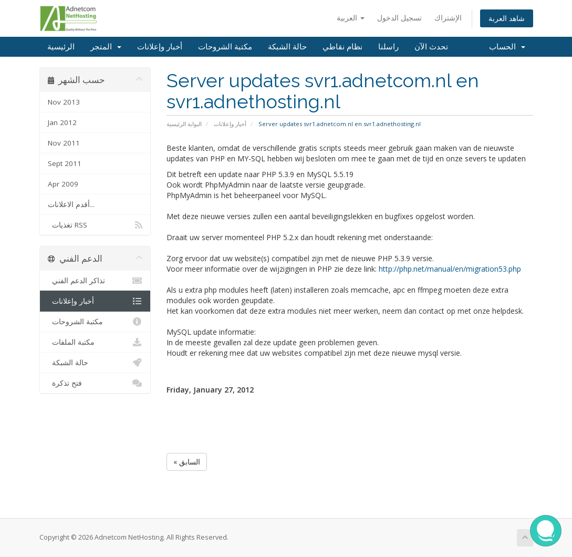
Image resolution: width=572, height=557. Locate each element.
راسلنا (388, 46)
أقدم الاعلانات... (71, 204)
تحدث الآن (431, 46)
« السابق (186, 462)
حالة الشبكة (287, 46)
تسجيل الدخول (399, 18)
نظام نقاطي (342, 46)
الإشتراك (448, 18)
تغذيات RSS (95, 225)
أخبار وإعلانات (159, 46)
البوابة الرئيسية (184, 124)
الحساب (507, 46)
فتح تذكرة (95, 383)
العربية (351, 18)
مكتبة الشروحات (225, 46)
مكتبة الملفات (95, 342)
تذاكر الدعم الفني (95, 280)
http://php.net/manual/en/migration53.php (450, 269)
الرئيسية (61, 46)
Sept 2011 (64, 163)
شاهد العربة (506, 18)
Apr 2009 (63, 184)
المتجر (105, 46)
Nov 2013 (64, 102)
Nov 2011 (64, 143)
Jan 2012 (62, 122)
